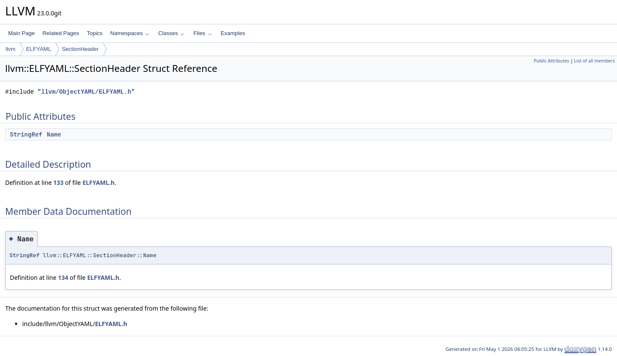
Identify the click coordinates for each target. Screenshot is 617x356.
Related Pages (60, 33)
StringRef (26, 134)
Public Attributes (551, 61)
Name (54, 134)
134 (63, 277)
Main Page (21, 33)
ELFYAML (38, 49)
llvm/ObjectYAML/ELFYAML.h (86, 92)
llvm (10, 49)
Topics (94, 33)
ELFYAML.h (98, 182)
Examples (233, 33)
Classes (171, 33)
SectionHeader (80, 49)
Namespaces (129, 33)
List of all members (594, 61)
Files (202, 33)
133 (58, 182)
